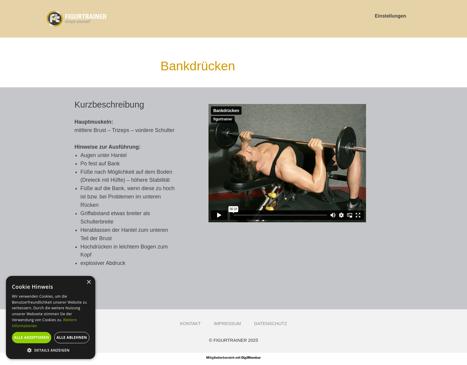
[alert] (50, 317)
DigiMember (251, 357)
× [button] (88, 282)
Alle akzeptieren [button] (31, 337)
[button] (50, 350)
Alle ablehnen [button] (72, 337)
